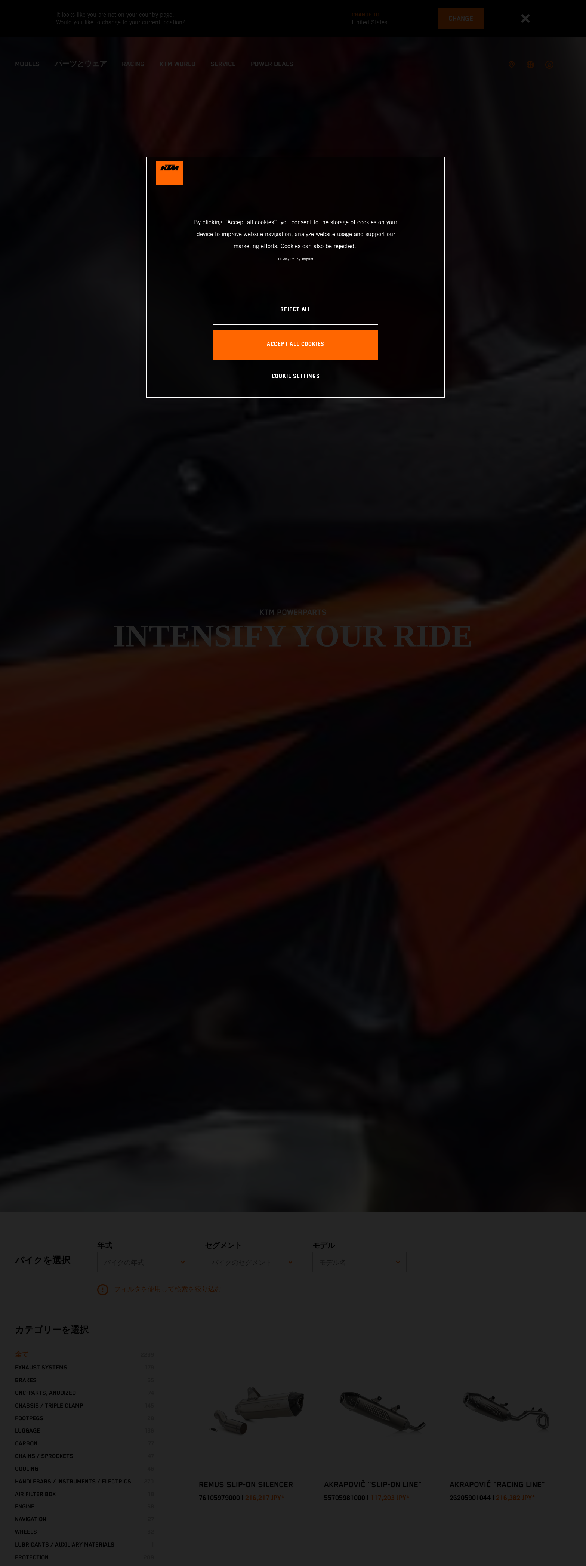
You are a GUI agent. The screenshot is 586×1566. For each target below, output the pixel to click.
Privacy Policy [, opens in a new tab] (289, 259)
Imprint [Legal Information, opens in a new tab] (307, 259)
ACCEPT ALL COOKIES (295, 344)
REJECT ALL (295, 309)
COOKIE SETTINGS (296, 376)
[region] (295, 277)
